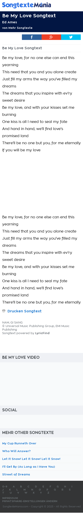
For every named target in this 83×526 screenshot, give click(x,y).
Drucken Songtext (25, 311)
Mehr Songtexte (20, 28)
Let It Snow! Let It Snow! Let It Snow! (31, 458)
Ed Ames (9, 22)
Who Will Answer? (16, 451)
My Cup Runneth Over (19, 443)
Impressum (10, 498)
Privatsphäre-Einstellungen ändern (29, 501)
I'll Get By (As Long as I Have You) (28, 466)
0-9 (4, 486)
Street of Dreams (16, 474)
